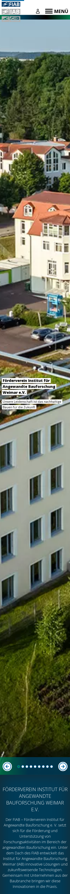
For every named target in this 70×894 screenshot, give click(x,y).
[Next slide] (63, 766)
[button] (18, 766)
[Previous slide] (7, 766)
